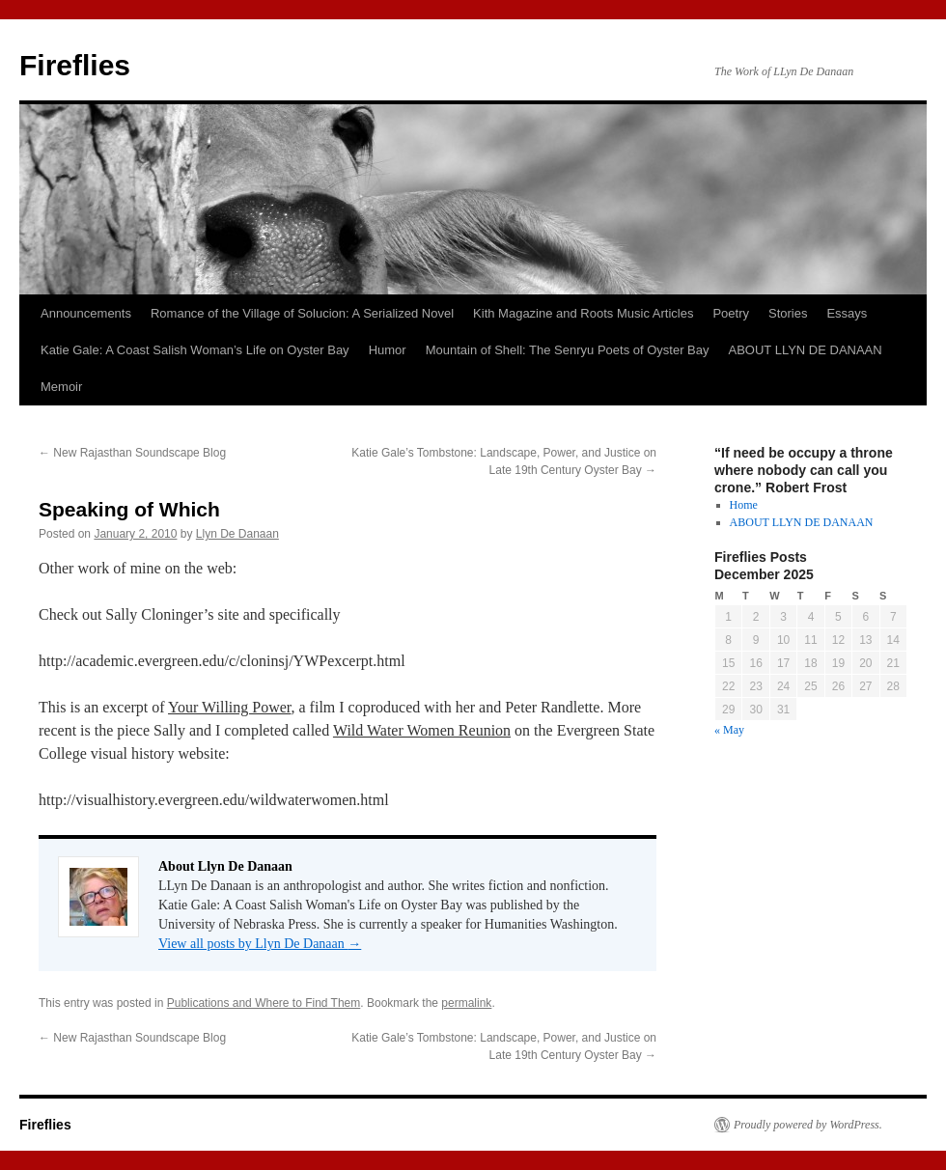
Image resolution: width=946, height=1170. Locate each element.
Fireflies (74, 65)
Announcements (86, 313)
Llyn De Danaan (237, 534)
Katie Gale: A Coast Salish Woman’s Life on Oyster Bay (195, 350)
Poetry (730, 313)
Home (744, 505)
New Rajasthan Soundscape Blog (132, 453)
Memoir (61, 386)
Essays (846, 313)
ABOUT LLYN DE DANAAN (805, 350)
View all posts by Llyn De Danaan (259, 943)
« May (729, 730)
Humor (387, 350)
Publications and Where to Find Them (264, 1003)
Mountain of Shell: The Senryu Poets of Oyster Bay (568, 350)
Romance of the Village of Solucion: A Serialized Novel (302, 313)
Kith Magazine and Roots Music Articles (583, 313)
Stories (787, 313)
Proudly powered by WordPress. (808, 1124)
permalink (466, 1003)
